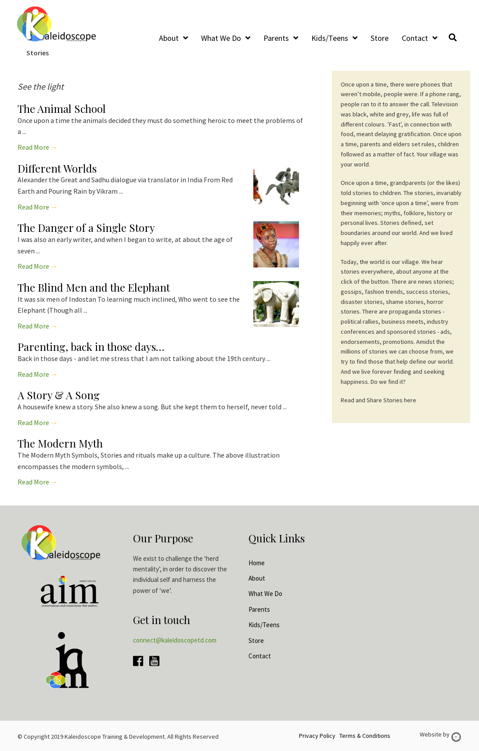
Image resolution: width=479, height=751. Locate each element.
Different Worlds (57, 168)
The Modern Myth (60, 443)
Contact (260, 656)
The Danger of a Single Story (86, 227)
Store (256, 640)
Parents (259, 609)
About (257, 578)
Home (257, 563)
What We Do (265, 593)
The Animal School (62, 108)
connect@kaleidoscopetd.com (174, 640)
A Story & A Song (59, 395)
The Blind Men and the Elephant (94, 287)
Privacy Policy (317, 736)
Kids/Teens (264, 625)
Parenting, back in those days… (91, 346)
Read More (38, 147)
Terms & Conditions (364, 736)
